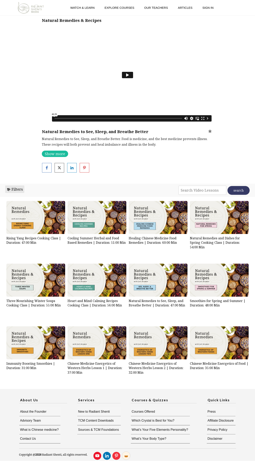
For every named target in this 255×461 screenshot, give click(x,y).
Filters (15, 189)
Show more (55, 153)
